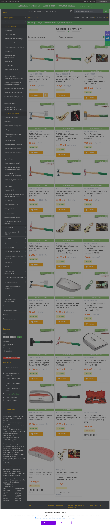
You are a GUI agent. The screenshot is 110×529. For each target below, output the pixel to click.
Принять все (48, 523)
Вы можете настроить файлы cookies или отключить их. (54, 518)
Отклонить (65, 523)
